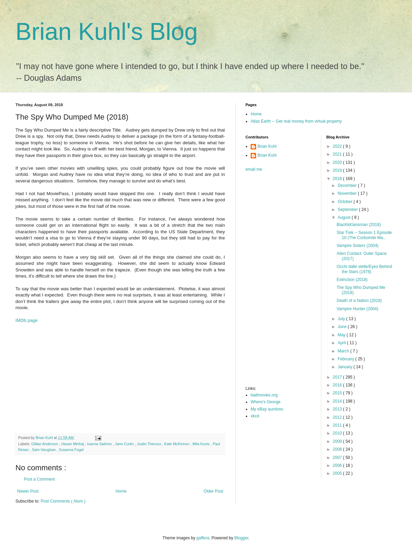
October (345, 201)
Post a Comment (39, 479)
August (344, 217)
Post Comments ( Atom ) (63, 501)
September (348, 209)
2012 (338, 417)
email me (253, 169)
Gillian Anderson (45, 444)
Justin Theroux (149, 444)
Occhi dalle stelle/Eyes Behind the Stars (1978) (364, 269)
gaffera (202, 538)
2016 (338, 385)
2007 (338, 457)
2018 (338, 178)
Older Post (213, 491)
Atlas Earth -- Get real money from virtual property (296, 121)
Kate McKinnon (177, 444)
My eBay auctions (267, 409)
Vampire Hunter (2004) (357, 308)
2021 (338, 154)
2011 (338, 425)
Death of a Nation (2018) (358, 300)
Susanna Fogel (71, 450)
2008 (338, 449)
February (346, 359)
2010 (338, 433)
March (343, 351)
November (347, 193)
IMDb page (26, 320)
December (347, 185)
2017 (338, 377)
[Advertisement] (120, 378)
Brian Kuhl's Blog (106, 31)
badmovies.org (264, 395)
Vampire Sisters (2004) (357, 245)
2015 (338, 393)
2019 (338, 170)
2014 (338, 401)
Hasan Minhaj (73, 444)
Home (121, 491)
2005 (338, 473)
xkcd (255, 416)
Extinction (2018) (351, 279)
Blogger (241, 538)
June (342, 326)
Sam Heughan (44, 450)
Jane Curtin (125, 444)
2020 (338, 162)
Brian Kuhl (267, 146)
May (341, 335)
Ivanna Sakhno (100, 444)
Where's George (266, 402)
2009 (338, 441)
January (345, 366)
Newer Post (27, 491)
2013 (338, 409)
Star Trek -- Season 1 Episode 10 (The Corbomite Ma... (364, 235)
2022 (338, 146)
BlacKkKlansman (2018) (358, 224)
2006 (338, 465)
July (341, 318)
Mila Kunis (202, 444)
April (342, 342)
